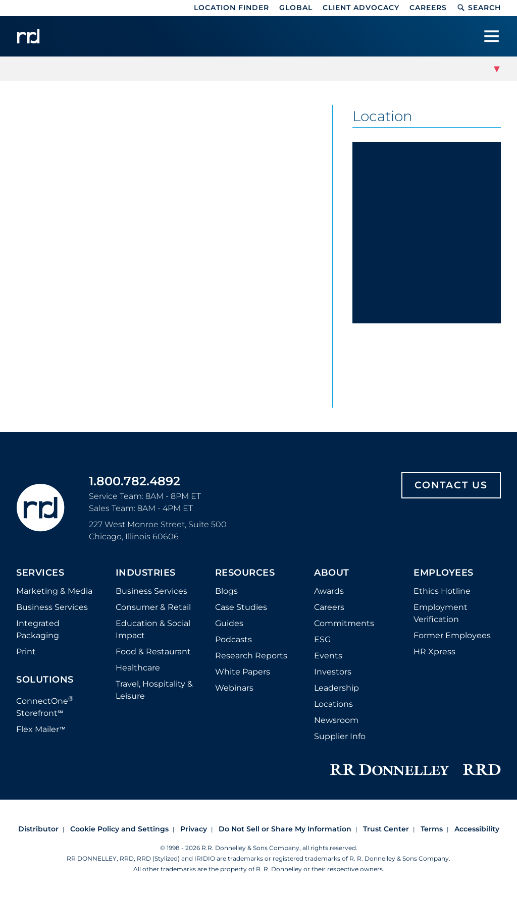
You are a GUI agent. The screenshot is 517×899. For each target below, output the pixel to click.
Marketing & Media (54, 591)
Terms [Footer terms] (432, 828)
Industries (146, 573)
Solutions (45, 680)
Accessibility (476, 828)
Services (40, 573)
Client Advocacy (361, 8)
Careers (428, 8)
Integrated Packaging (38, 629)
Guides (229, 623)
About (331, 573)
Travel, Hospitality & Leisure (154, 690)
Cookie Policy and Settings (119, 828)
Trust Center (386, 828)
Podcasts (233, 639)
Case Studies (241, 607)
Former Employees (452, 635)
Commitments (344, 623)
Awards (329, 591)
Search (479, 8)
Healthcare (138, 667)
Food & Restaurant (153, 651)
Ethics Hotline (442, 591)
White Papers (242, 672)
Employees (443, 573)
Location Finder (231, 8)
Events (328, 655)
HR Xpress (434, 651)
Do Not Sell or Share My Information (285, 828)
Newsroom (336, 720)
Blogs (226, 591)
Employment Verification (440, 613)
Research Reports (251, 655)
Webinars (234, 688)
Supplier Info (340, 736)
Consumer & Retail (153, 607)
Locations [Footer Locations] (333, 704)
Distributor (38, 828)
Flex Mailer (41, 729)
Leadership (336, 688)
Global (296, 8)
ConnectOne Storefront (45, 706)
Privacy (193, 828)
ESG (322, 639)
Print (26, 651)
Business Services (52, 607)
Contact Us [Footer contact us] (451, 485)
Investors (332, 672)
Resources (245, 573)
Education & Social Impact (153, 629)
